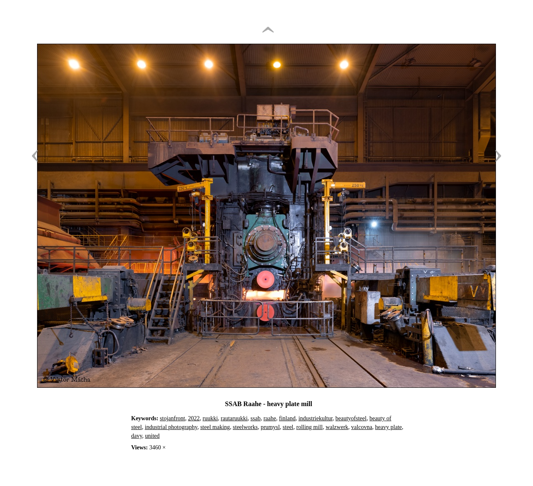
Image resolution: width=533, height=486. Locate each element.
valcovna (361, 427)
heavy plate (388, 427)
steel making (215, 427)
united (152, 436)
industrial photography (171, 427)
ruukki (210, 418)
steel (288, 427)
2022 (193, 418)
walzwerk (337, 427)
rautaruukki (234, 418)
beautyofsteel (351, 418)
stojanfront (172, 418)
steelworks (245, 427)
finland (287, 418)
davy (136, 436)
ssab (256, 418)
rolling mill (309, 427)
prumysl (270, 427)
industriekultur (316, 418)
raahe (270, 418)
